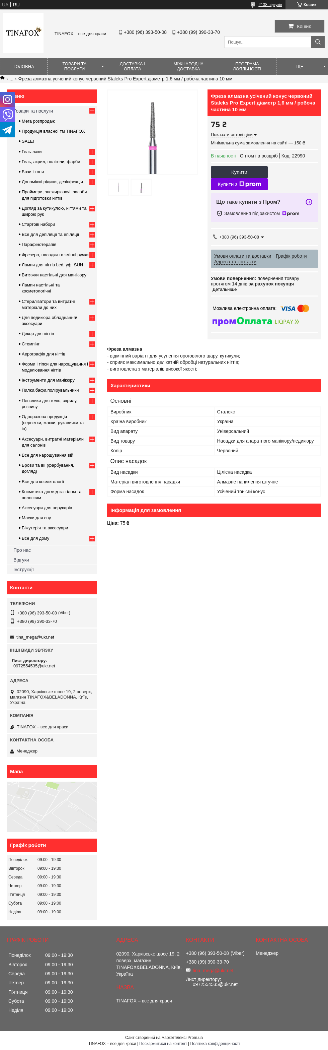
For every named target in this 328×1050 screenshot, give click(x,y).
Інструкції (23, 569)
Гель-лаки (32, 151)
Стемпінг (30, 343)
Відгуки (21, 560)
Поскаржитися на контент (163, 1043)
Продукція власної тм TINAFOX (53, 131)
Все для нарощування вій (47, 455)
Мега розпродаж (38, 121)
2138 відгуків (270, 4)
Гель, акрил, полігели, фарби (51, 161)
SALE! (28, 141)
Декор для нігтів (38, 333)
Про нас (22, 550)
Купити (239, 172)
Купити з (239, 184)
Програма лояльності (247, 66)
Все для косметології (43, 481)
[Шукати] (318, 42)
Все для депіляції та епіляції (50, 234)
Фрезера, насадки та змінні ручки (55, 254)
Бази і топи (33, 171)
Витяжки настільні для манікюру (54, 274)
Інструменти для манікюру (48, 380)
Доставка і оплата (132, 66)
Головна (23, 66)
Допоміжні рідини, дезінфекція (52, 181)
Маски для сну (36, 517)
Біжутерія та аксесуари (45, 527)
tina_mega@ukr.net (35, 637)
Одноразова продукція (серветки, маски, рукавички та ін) (53, 422)
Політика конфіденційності (215, 1043)
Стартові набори (38, 224)
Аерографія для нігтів (43, 353)
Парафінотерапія (39, 244)
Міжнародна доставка (188, 66)
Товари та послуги (74, 66)
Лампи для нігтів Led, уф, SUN (52, 264)
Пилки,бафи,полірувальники (50, 390)
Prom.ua (195, 1037)
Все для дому (35, 538)
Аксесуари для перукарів (47, 507)
